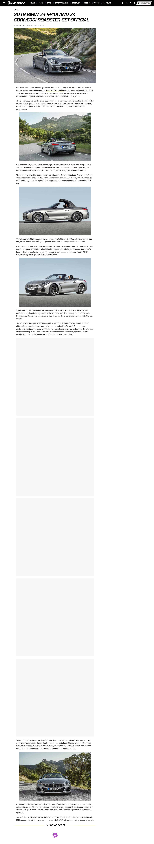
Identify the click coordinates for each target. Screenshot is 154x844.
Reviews (107, 3)
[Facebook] (122, 3)
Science (87, 3)
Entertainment (62, 3)
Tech (41, 3)
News (32, 3)
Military (76, 3)
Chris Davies (20, 25)
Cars (49, 3)
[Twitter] (126, 3)
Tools (97, 3)
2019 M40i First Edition (55, 90)
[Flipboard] (130, 3)
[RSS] (134, 3)
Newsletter (144, 3)
